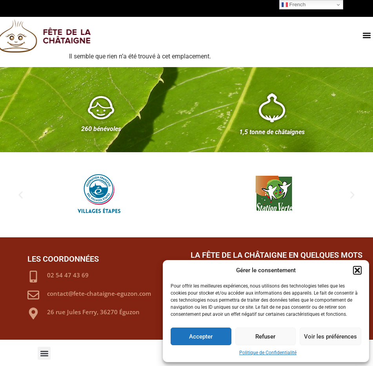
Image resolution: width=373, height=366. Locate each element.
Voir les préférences (330, 336)
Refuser (265, 336)
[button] (357, 270)
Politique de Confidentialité (268, 352)
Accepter (201, 336)
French (294, 5)
